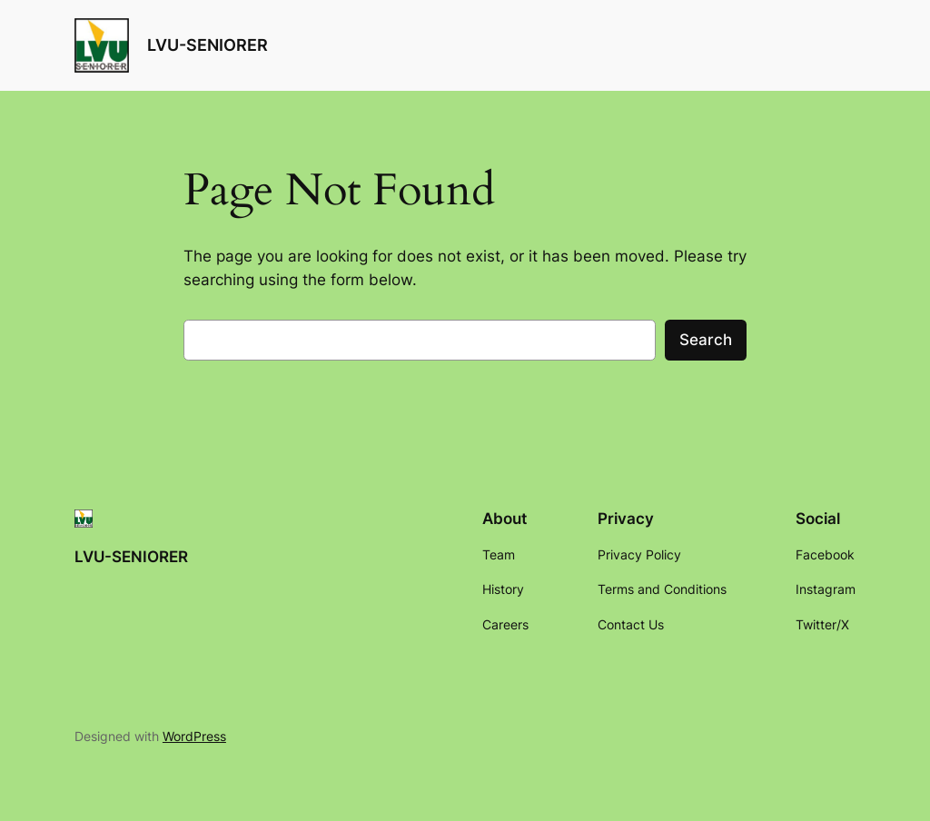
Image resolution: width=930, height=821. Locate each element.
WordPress (194, 736)
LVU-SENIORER (207, 44)
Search (705, 340)
